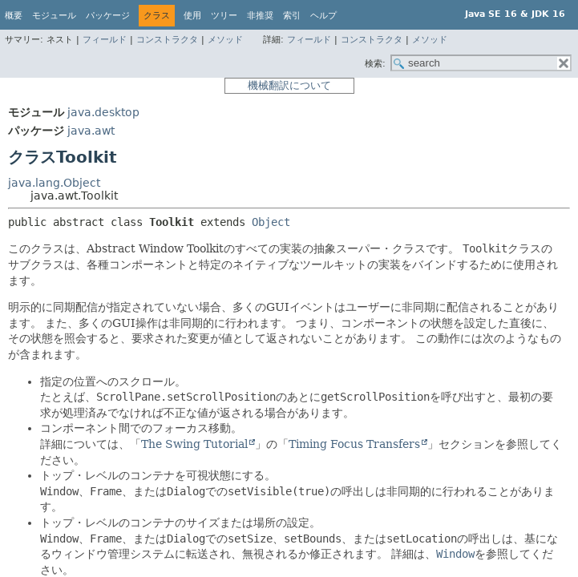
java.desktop (103, 112)
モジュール (54, 15)
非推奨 (260, 15)
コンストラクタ (167, 39)
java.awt (91, 130)
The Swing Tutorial (194, 444)
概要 (13, 15)
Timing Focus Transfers (354, 444)
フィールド (105, 39)
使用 (192, 15)
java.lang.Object (54, 182)
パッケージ (108, 15)
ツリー (224, 15)
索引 (292, 15)
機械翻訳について (289, 85)
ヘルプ (323, 15)
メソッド (225, 39)
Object (271, 222)
